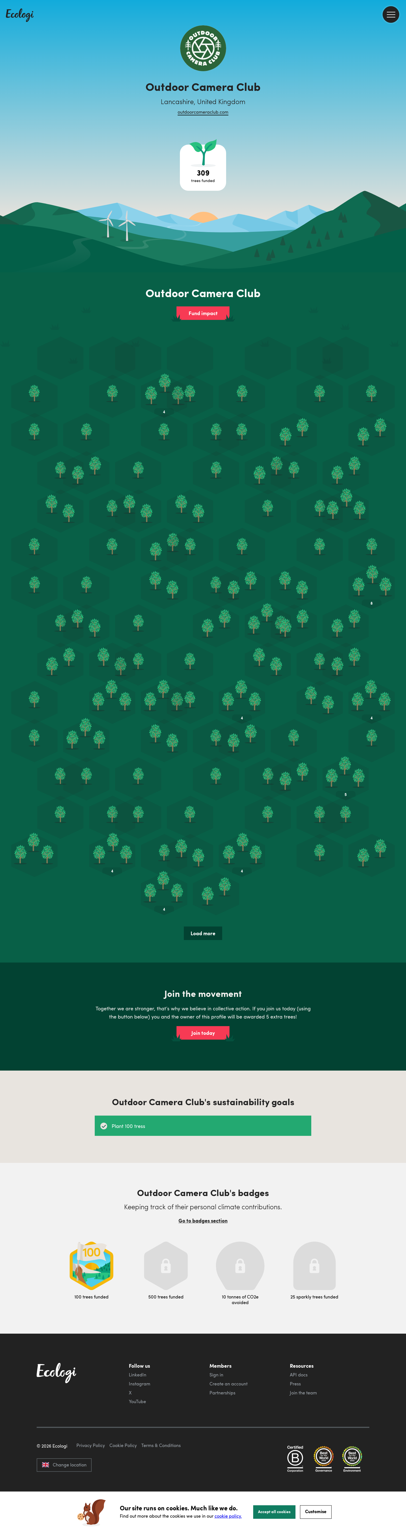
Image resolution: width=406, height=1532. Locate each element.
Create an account (228, 1384)
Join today (203, 1033)
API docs (299, 1375)
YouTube (137, 1401)
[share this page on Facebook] (399, 80)
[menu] (391, 14)
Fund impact (203, 313)
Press (295, 1384)
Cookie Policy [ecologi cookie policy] (123, 1472)
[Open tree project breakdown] (203, 168)
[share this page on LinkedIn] (399, 104)
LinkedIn (137, 1375)
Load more (203, 933)
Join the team (303, 1393)
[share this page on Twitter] (399, 92)
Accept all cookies (274, 1511)
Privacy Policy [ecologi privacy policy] (90, 1472)
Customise (315, 1511)
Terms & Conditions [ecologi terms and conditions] (161, 1472)
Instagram (139, 1384)
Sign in (216, 1375)
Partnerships (222, 1393)
